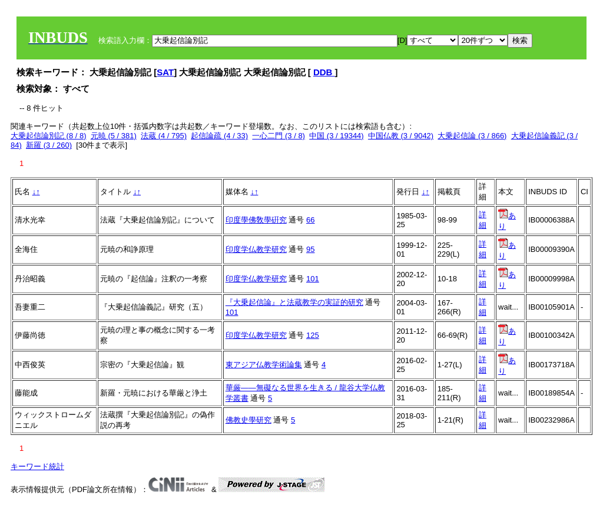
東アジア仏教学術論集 (264, 364)
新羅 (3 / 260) (49, 145)
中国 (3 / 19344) (336, 135)
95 (310, 249)
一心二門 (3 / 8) (278, 135)
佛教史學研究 (248, 420)
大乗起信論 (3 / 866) (472, 135)
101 (312, 278)
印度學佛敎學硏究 (256, 219)
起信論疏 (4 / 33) (219, 135)
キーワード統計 (37, 466)
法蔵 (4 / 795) (164, 135)
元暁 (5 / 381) (114, 135)
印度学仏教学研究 (256, 249)
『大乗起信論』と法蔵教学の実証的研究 (294, 302)
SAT (165, 72)
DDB (324, 72)
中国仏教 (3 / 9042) (400, 135)
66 (310, 219)
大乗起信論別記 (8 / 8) (49, 135)
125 (312, 335)
